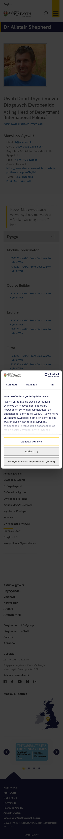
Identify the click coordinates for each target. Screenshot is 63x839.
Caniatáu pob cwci (31, 441)
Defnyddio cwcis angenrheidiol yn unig (31, 461)
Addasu (31, 451)
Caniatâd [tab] (11, 384)
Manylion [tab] (31, 384)
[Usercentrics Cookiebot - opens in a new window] (45, 375)
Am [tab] (52, 384)
